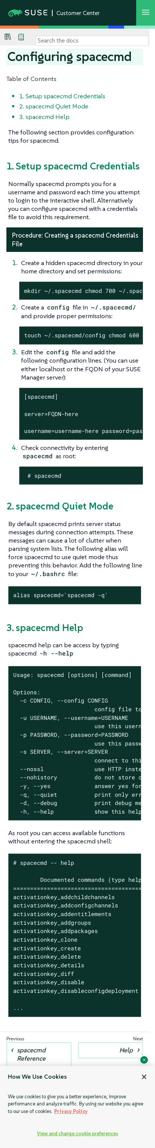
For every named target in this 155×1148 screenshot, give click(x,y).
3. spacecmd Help (44, 117)
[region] (77, 1107)
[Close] (144, 1077)
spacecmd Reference (31, 1054)
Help (126, 1050)
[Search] (92, 41)
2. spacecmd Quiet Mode (53, 106)
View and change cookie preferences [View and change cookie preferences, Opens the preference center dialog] (77, 1133)
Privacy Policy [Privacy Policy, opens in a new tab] (71, 1111)
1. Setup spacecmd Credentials (62, 96)
